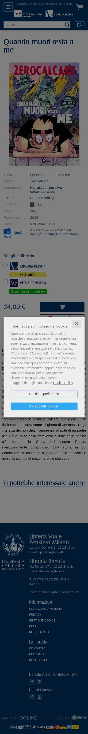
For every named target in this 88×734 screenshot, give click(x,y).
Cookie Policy (63, 383)
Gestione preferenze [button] (44, 394)
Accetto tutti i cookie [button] (44, 406)
